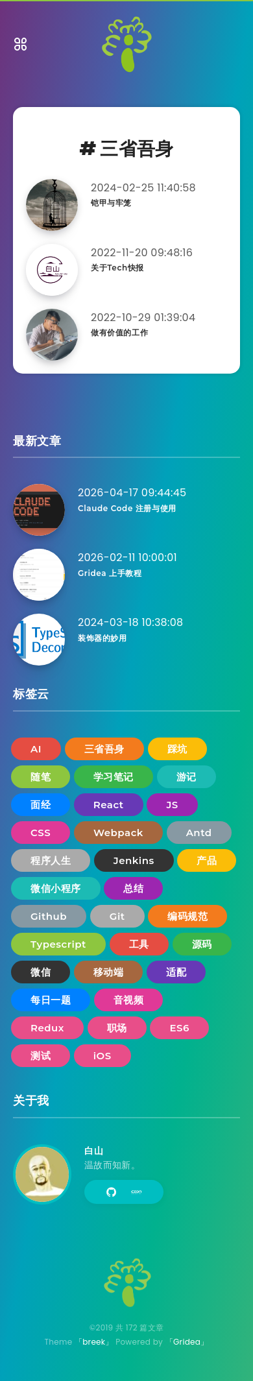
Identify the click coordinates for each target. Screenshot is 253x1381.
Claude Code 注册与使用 (127, 508)
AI (36, 749)
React (108, 805)
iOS (102, 1056)
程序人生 (50, 860)
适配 (176, 972)
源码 (202, 944)
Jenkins (134, 860)
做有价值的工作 (119, 332)
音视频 (129, 1000)
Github (48, 916)
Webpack (118, 832)
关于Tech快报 (117, 267)
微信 (40, 972)
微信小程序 (55, 888)
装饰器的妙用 (102, 638)
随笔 (40, 777)
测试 (40, 1056)
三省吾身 (104, 749)
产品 (207, 860)
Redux (47, 1028)
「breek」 (94, 1341)
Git (117, 916)
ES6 (179, 1028)
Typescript (58, 944)
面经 (40, 805)
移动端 (108, 972)
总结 (133, 888)
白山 (93, 1151)
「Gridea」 (187, 1341)
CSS (40, 832)
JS (172, 805)
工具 (139, 944)
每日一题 (50, 1000)
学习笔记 (113, 777)
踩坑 (177, 749)
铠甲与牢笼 (111, 203)
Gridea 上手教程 (109, 573)
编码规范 (187, 916)
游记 (186, 777)
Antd (199, 832)
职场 (117, 1028)
